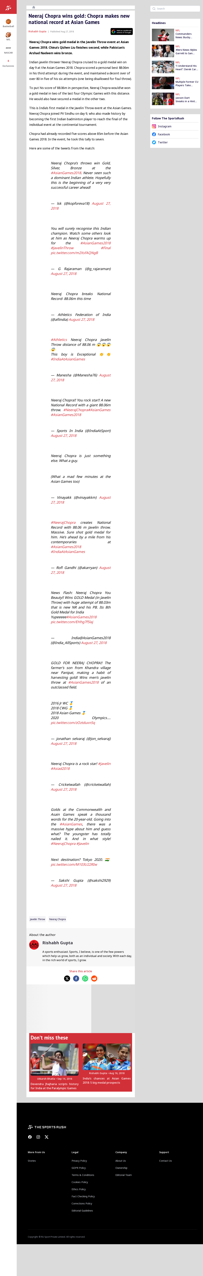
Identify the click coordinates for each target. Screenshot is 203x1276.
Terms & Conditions (83, 1175)
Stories (32, 1160)
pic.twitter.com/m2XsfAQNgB (74, 252)
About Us (120, 1160)
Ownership (121, 1167)
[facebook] (76, 978)
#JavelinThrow (62, 248)
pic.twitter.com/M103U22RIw (74, 864)
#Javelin (82, 843)
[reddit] (94, 978)
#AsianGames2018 (66, 172)
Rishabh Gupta (37, 31)
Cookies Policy (80, 1182)
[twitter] (67, 978)
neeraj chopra (57, 919)
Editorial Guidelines (82, 1210)
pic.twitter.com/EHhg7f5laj (72, 621)
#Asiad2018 (60, 768)
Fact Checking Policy (83, 1196)
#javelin (104, 763)
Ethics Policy (79, 1189)
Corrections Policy (82, 1203)
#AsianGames (99, 409)
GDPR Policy (79, 1167)
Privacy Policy (79, 1160)
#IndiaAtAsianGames (68, 359)
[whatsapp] (85, 978)
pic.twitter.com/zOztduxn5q (73, 722)
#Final (106, 248)
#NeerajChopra (75, 409)
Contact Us (165, 1160)
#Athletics (59, 339)
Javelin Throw (37, 919)
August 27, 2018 (63, 273)
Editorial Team (123, 1175)
